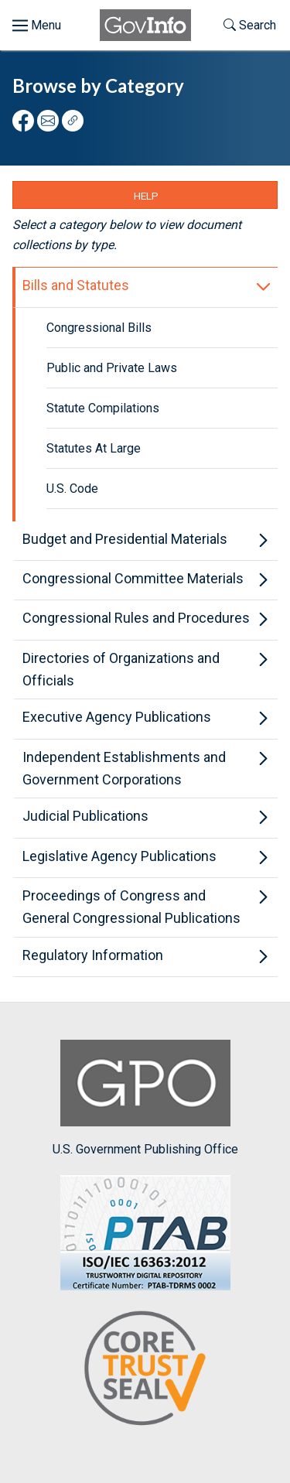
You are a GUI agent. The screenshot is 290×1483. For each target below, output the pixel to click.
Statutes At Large (93, 448)
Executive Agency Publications (116, 717)
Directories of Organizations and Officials (121, 669)
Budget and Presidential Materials (124, 539)
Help (146, 196)
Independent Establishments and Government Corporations (124, 768)
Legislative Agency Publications (119, 856)
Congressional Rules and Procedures (136, 618)
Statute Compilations (102, 408)
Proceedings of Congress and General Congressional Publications (131, 906)
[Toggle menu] (36, 25)
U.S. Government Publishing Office (145, 1098)
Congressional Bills (99, 327)
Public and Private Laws (111, 367)
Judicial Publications (85, 816)
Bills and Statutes (75, 285)
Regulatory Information (92, 955)
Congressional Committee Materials (133, 578)
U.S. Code (72, 488)
